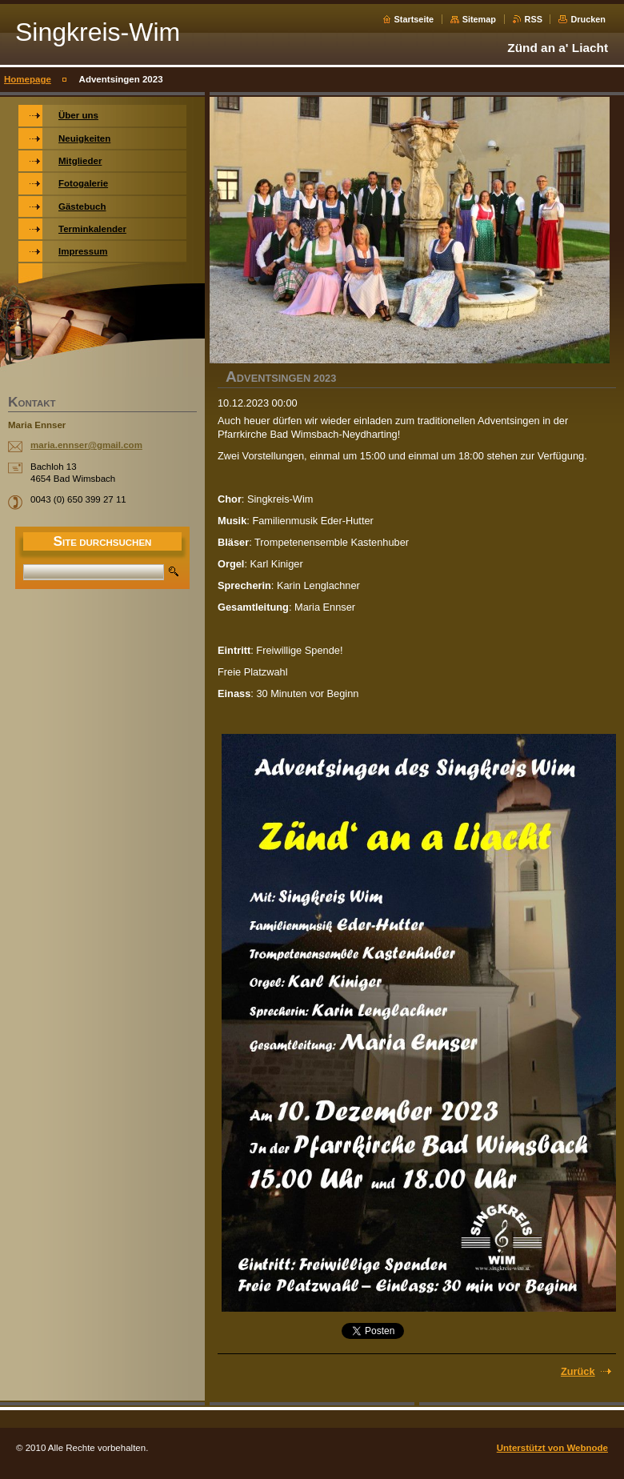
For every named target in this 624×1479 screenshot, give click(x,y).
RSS (533, 19)
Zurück (578, 1371)
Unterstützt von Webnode (552, 1448)
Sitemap (479, 19)
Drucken (588, 19)
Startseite (414, 19)
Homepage (27, 79)
